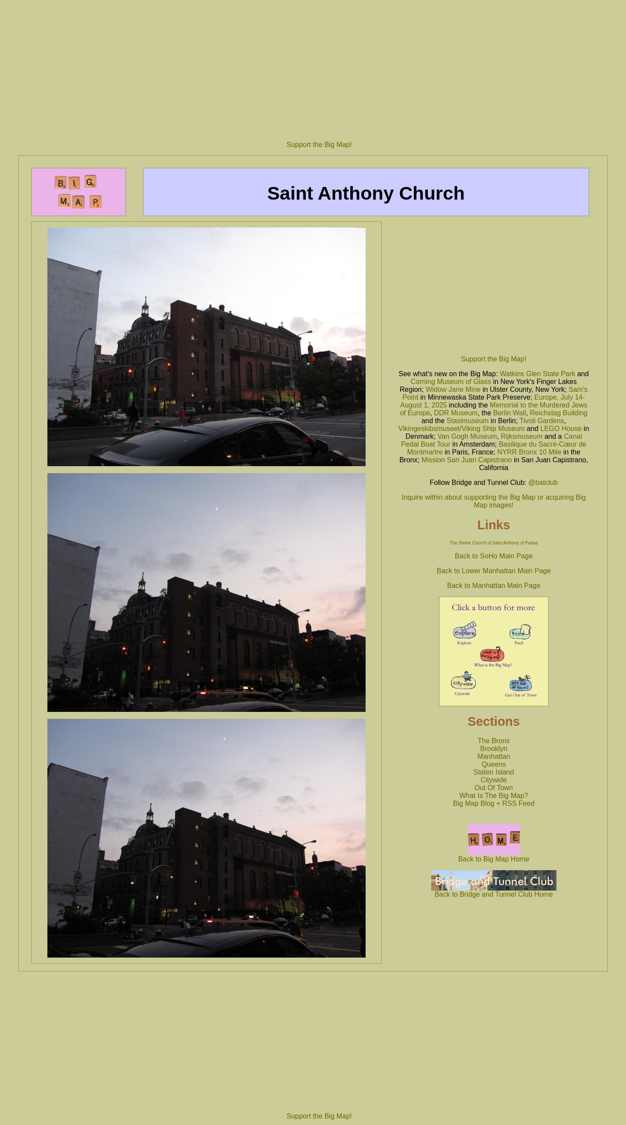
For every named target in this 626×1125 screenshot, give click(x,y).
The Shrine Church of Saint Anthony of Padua (494, 543)
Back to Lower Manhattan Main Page (494, 570)
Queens (494, 764)
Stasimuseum (467, 420)
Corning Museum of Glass (451, 381)
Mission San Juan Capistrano (466, 460)
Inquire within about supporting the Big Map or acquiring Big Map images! (494, 501)
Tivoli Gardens (541, 420)
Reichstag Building (559, 413)
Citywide (493, 780)
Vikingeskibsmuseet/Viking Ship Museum (461, 428)
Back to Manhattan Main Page (493, 585)
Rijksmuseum (522, 436)
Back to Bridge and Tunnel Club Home (493, 891)
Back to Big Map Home (493, 856)
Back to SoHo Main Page (494, 556)
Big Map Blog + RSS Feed (493, 803)
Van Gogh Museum (467, 436)
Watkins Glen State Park (538, 373)
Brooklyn (493, 748)
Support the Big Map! (319, 144)
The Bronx (494, 740)
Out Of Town (493, 787)
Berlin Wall (509, 413)
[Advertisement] (319, 67)
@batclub (543, 482)
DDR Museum (455, 413)
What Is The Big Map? (494, 795)
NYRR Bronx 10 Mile (529, 452)
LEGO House (561, 428)
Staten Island (493, 772)
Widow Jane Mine (453, 389)
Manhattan (493, 756)
